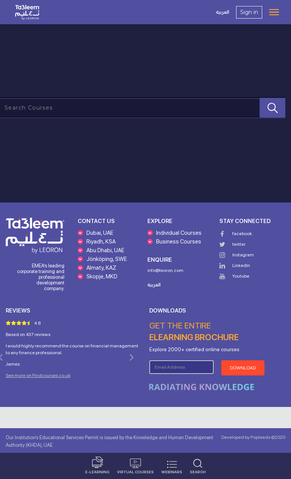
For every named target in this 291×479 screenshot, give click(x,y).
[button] (95, 235)
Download (243, 368)
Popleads (260, 437)
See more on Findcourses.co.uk (38, 375)
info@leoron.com (165, 270)
